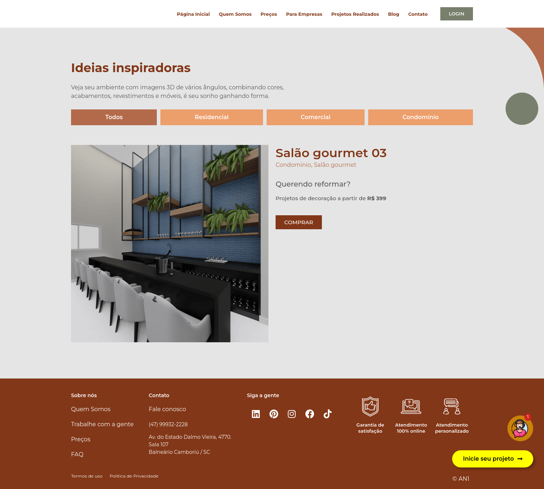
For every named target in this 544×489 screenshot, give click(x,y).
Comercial (315, 117)
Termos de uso (86, 476)
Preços (269, 14)
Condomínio (421, 117)
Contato (418, 14)
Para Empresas (304, 14)
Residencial (212, 117)
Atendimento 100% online (411, 428)
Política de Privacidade (133, 476)
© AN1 (460, 478)
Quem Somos (235, 14)
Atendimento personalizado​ (452, 428)
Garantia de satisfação (370, 428)
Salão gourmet (335, 164)
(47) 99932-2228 (168, 424)
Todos (114, 117)
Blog (393, 14)
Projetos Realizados (355, 14)
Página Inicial (193, 14)
